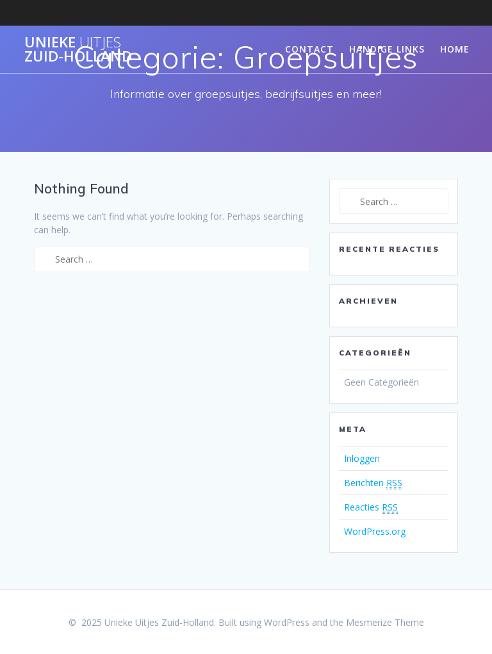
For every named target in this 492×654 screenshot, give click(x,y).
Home (455, 49)
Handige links (387, 49)
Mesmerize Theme (385, 622)
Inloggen (362, 458)
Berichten (373, 483)
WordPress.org (375, 531)
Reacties (371, 507)
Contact (309, 49)
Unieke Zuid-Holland (78, 49)
